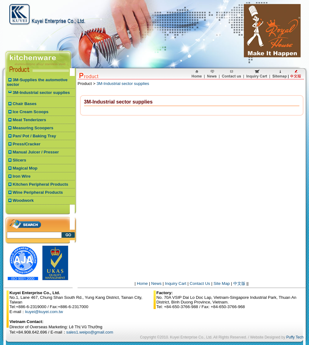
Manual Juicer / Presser (36, 152)
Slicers (19, 160)
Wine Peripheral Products (38, 192)
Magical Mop (25, 168)
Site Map (221, 283)
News (156, 283)
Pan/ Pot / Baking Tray (34, 136)
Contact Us (200, 283)
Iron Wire (22, 176)
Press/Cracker (27, 144)
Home (142, 283)
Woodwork (23, 200)
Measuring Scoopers (33, 128)
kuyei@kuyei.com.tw (44, 311)
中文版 (239, 283)
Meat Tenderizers (29, 119)
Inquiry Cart (175, 283)
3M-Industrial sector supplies (41, 92)
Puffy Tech (295, 337)
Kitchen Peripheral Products (40, 184)
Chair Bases (25, 103)
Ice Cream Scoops (31, 111)
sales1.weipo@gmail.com (89, 332)
